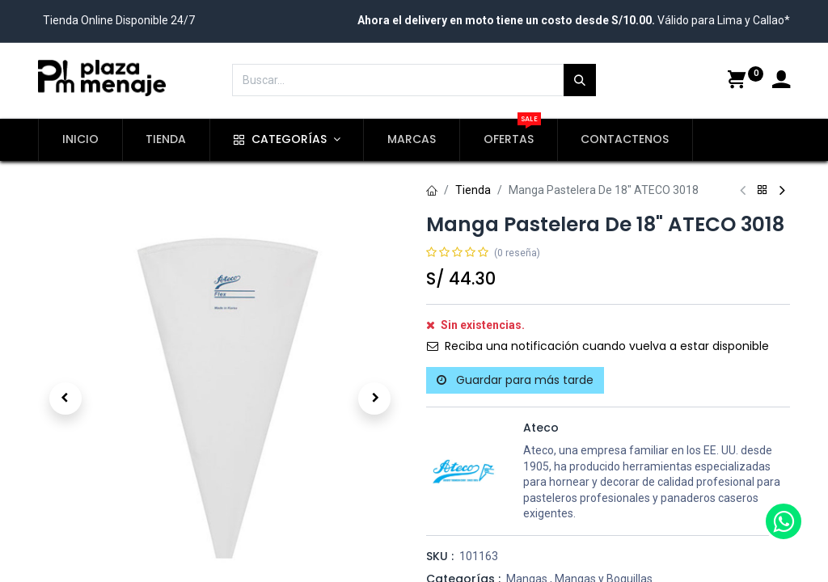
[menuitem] (80, 140)
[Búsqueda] (580, 80)
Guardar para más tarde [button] (515, 380)
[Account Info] (781, 81)
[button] (65, 398)
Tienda (473, 189)
